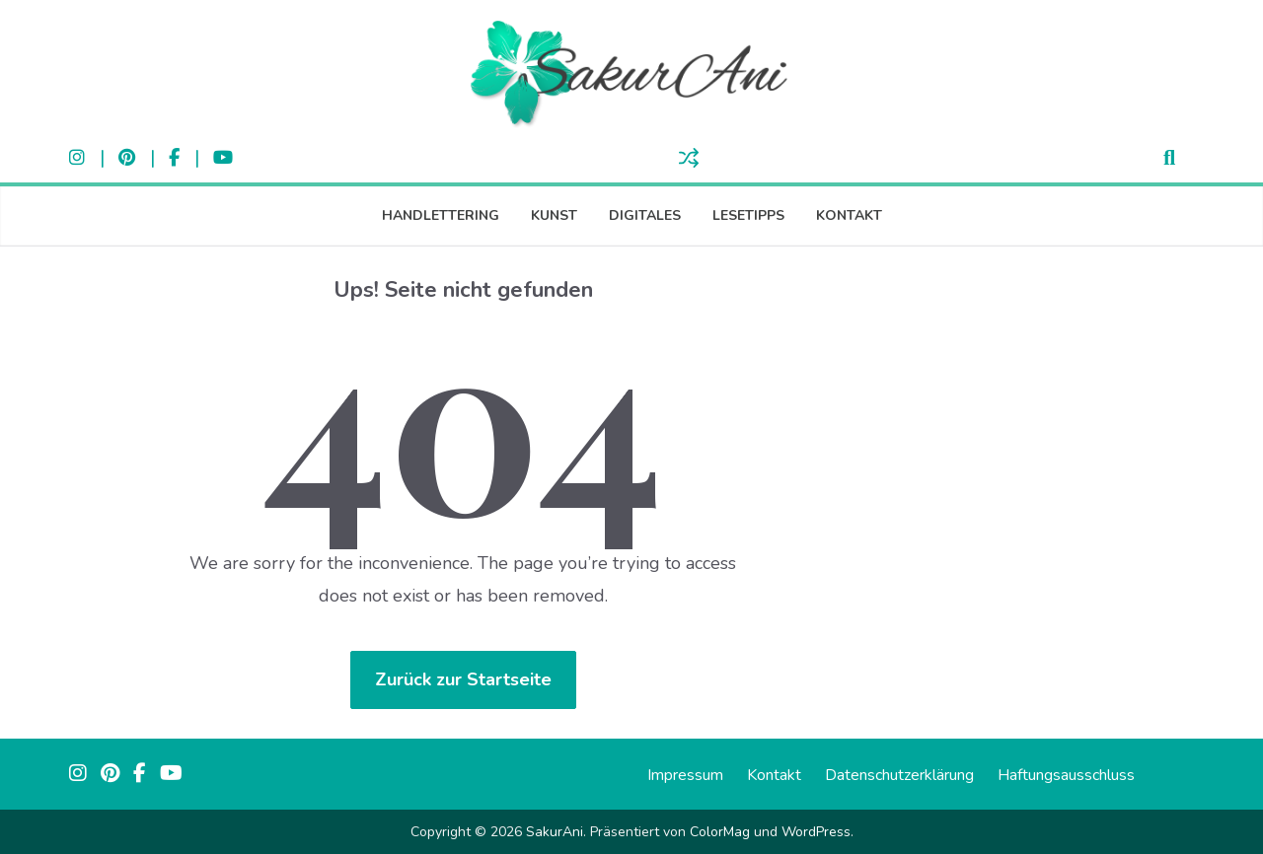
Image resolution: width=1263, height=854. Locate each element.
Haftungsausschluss (1066, 775)
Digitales (645, 215)
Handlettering (440, 215)
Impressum (685, 775)
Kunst (554, 215)
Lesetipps (748, 215)
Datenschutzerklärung (899, 775)
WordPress (816, 831)
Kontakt (849, 215)
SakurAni (554, 831)
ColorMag (720, 831)
